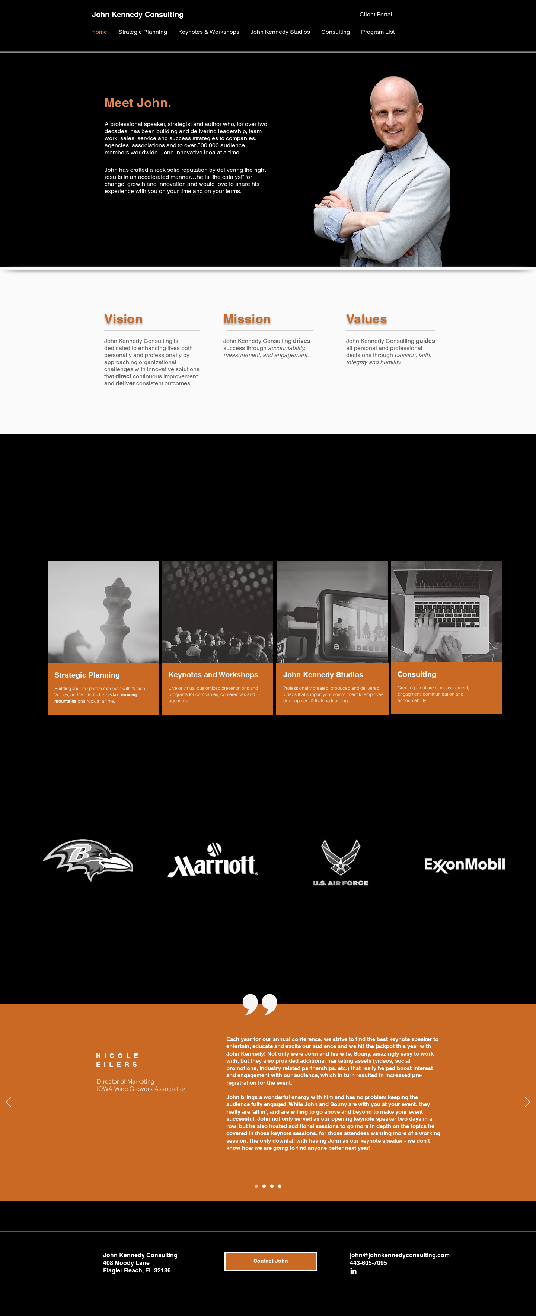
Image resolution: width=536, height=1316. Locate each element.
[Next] (527, 1102)
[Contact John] (270, 1261)
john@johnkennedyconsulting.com (400, 1255)
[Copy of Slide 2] (279, 1186)
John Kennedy (117, 14)
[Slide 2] (272, 1186)
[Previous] (8, 1102)
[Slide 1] (264, 1186)
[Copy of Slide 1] (256, 1186)
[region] (102, 639)
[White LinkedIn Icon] (353, 1271)
